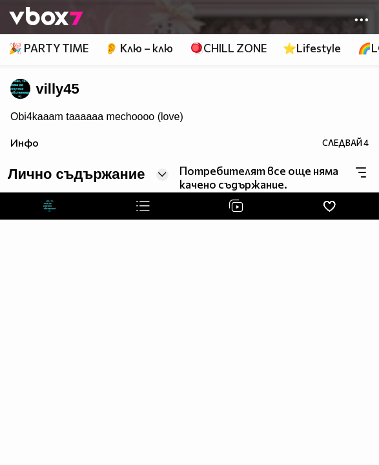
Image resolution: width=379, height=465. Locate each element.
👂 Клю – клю (139, 48)
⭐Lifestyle (312, 48)
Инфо (24, 142)
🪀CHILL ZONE (228, 48)
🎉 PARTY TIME (48, 48)
